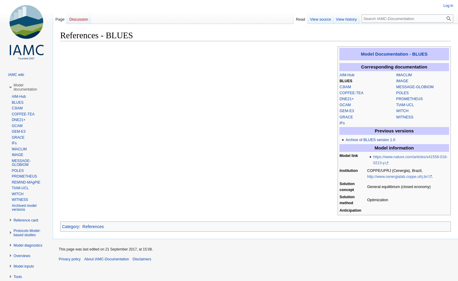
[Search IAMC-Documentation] (407, 18)
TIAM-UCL (405, 105)
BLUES (346, 81)
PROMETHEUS (409, 99)
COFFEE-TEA (352, 93)
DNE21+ (347, 99)
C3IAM (345, 87)
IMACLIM (404, 75)
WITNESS (404, 117)
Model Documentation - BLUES (394, 53)
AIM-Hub (347, 75)
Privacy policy (70, 259)
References (93, 226)
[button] (25, 87)
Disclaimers (142, 259)
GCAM (345, 105)
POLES (402, 93)
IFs (342, 123)
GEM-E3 (347, 111)
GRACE (346, 117)
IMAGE (402, 81)
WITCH (402, 111)
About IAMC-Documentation (106, 259)
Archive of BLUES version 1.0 (370, 140)
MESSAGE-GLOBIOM (415, 87)
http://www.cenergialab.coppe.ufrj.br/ (397, 177)
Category (70, 226)
